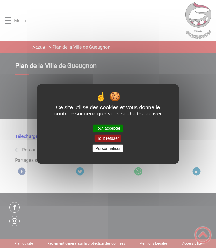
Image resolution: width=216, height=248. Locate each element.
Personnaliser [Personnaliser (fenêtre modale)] (108, 148)
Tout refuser (108, 138)
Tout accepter (108, 128)
